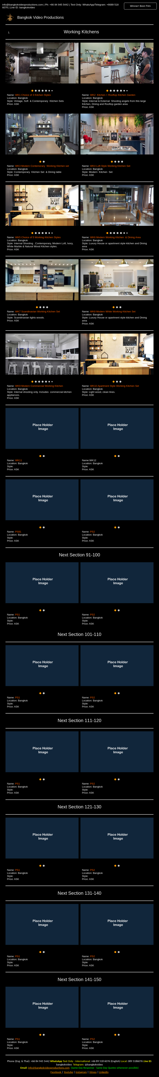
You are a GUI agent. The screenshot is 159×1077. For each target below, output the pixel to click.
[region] (79, 6)
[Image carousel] (42, 67)
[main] (79, 32)
